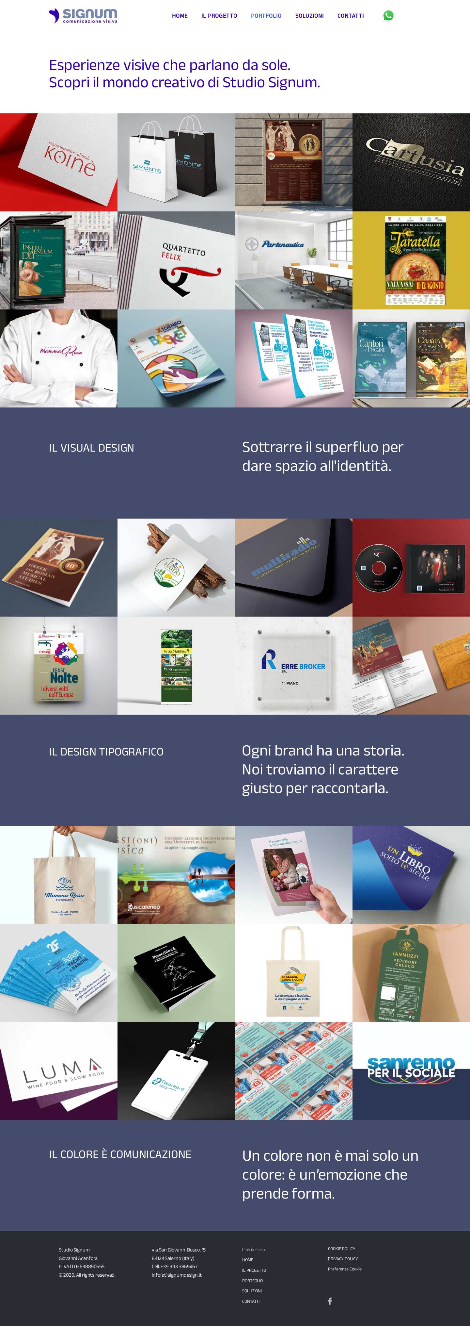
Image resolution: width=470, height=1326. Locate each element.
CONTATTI (250, 1301)
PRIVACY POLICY (343, 1258)
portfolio (266, 15)
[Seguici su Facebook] (330, 1301)
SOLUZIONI (252, 1290)
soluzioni (309, 15)
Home (180, 15)
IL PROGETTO (254, 1270)
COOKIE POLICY (341, 1248)
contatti (350, 15)
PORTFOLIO (252, 1280)
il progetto (219, 15)
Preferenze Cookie (345, 1268)
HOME (247, 1259)
